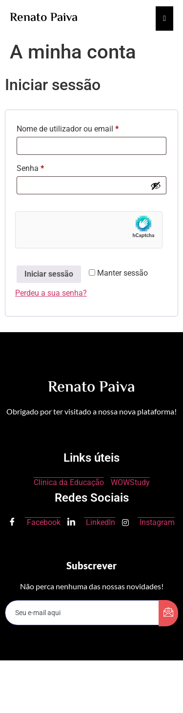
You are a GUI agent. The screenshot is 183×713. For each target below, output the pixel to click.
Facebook (34, 522)
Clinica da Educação (69, 482)
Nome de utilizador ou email (87, 127)
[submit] (168, 613)
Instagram (148, 522)
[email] (82, 612)
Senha (49, 167)
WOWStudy (130, 482)
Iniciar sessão (48, 274)
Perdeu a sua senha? (51, 293)
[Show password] (155, 185)
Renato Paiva (44, 18)
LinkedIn (91, 522)
